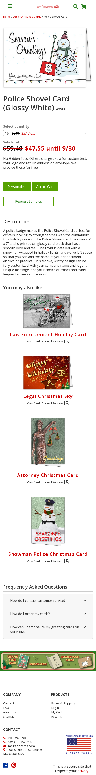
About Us (9, 712)
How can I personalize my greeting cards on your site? (48, 629)
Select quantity (16, 127)
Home (7, 16)
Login (55, 708)
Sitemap (9, 717)
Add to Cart (45, 186)
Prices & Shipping (63, 703)
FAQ (6, 708)
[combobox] (45, 133)
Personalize (17, 186)
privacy (82, 770)
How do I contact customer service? (48, 600)
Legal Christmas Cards (27, 16)
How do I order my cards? (48, 613)
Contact (8, 703)
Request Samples (28, 201)
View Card (33, 341)
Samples (58, 341)
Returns (56, 717)
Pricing (46, 341)
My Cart (56, 712)
